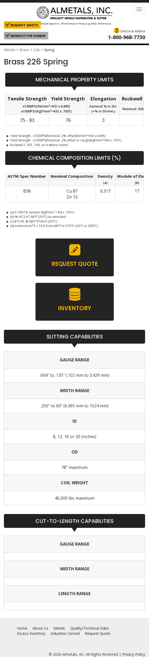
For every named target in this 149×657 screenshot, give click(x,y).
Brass (24, 49)
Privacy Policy (133, 654)
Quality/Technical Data (89, 628)
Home (22, 628)
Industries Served (65, 633)
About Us (40, 628)
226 (36, 49)
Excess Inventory (31, 633)
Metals (9, 49)
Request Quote (97, 633)
